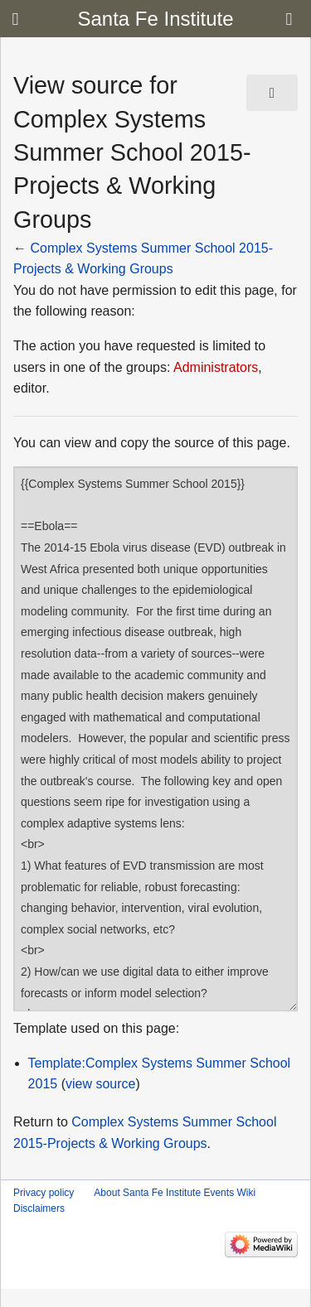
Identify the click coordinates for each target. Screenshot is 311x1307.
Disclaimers (39, 1208)
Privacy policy (43, 1192)
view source (100, 1084)
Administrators (215, 367)
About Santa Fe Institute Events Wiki (174, 1192)
